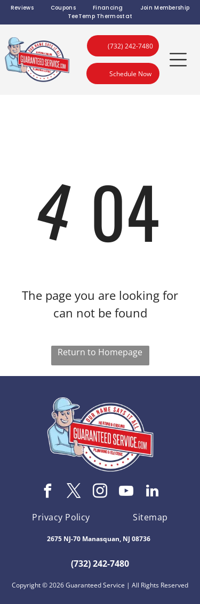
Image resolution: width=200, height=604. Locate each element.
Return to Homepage (100, 352)
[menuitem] (22, 8)
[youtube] (126, 492)
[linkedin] (152, 492)
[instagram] (100, 492)
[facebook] (48, 492)
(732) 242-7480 (100, 563)
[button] (178, 59)
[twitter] (74, 492)
